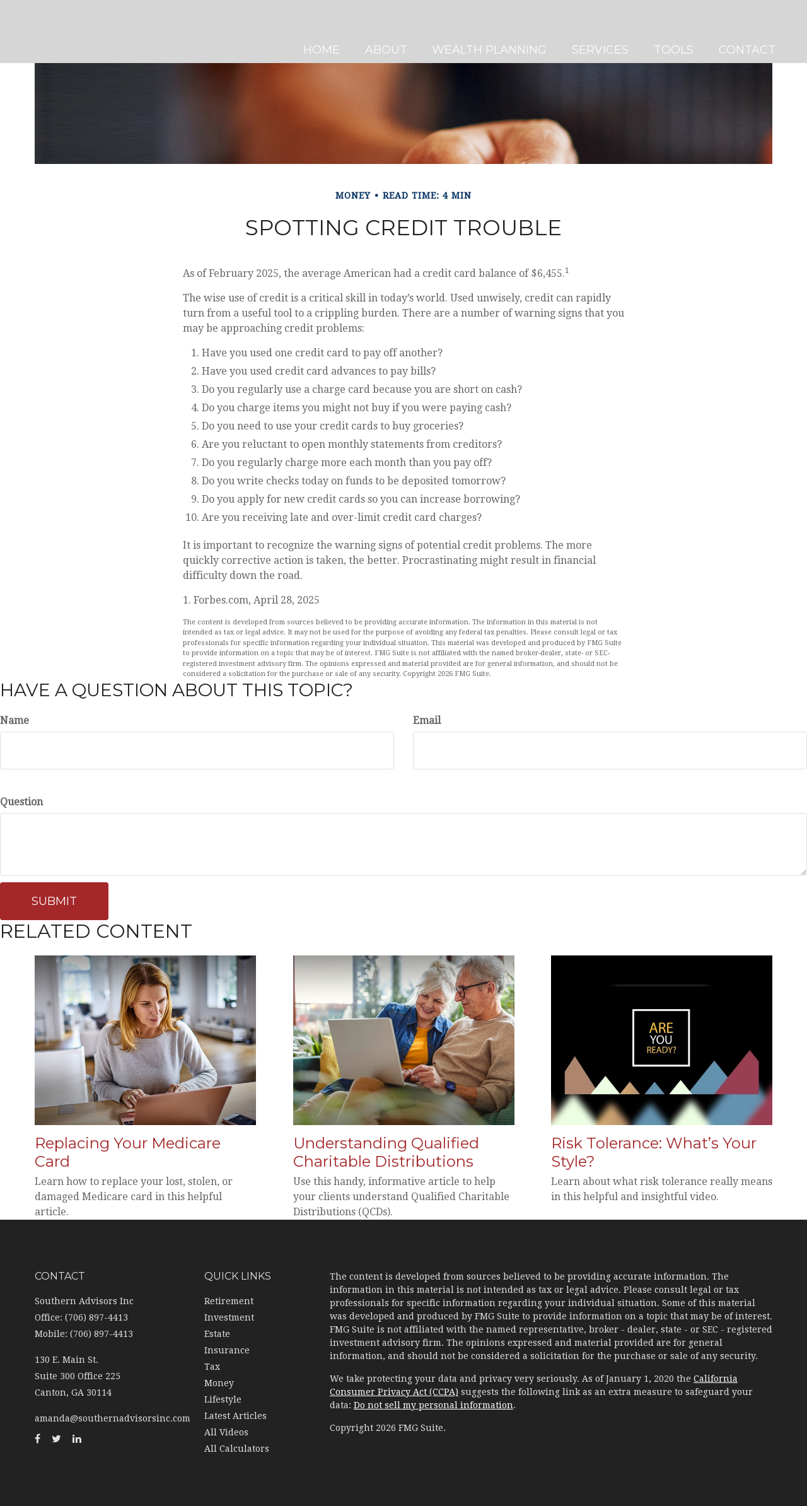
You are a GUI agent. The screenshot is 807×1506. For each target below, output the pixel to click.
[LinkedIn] (12, 552)
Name (14, 721)
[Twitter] (12, 527)
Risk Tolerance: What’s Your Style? (654, 1152)
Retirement (228, 1301)
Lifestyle (222, 1399)
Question (21, 802)
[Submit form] (54, 901)
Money (219, 1383)
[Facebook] (12, 502)
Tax (212, 1367)
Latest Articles (235, 1416)
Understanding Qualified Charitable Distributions (386, 1152)
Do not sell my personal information (433, 1405)
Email (427, 721)
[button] (390, 31)
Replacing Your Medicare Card (128, 1152)
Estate (217, 1334)
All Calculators (236, 1449)
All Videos (226, 1432)
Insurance (227, 1350)
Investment (229, 1317)
